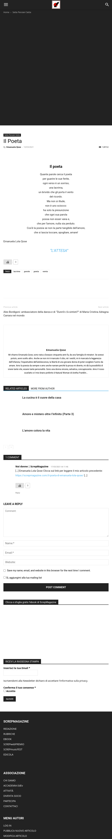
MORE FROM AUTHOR (43, 352)
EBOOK (7, 701)
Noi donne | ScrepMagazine (31, 430)
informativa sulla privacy (73, 643)
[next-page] (11, 411)
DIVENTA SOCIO (12, 758)
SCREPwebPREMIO (13, 706)
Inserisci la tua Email (16, 630)
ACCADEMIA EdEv (13, 748)
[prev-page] (5, 411)
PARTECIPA (9, 763)
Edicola (60, 825)
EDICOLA (8, 717)
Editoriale (40, 825)
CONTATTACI (10, 768)
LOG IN (7, 788)
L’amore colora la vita (36, 394)
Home (6, 12)
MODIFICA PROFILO (14, 803)
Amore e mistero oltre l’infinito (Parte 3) (48, 377)
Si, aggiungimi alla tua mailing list (22, 541)
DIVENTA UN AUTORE (15, 808)
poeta (36, 245)
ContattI (93, 825)
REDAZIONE (10, 691)
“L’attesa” (59, 224)
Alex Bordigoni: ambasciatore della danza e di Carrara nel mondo (29, 287)
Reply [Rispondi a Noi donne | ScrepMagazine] (17, 456)
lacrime (17, 245)
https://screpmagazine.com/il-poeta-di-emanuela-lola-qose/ (49, 438)
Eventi (51, 825)
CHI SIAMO (9, 743)
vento (45, 245)
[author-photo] (56, 307)
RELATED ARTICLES (16, 352)
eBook (70, 825)
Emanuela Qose (13, 120)
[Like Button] (7, 235)
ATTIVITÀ (8, 753)
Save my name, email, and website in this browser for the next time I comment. (49, 534)
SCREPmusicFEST (12, 712)
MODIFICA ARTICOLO (15, 798)
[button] (5, 4)
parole (27, 245)
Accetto (9, 653)
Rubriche (28, 825)
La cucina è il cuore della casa (41, 361)
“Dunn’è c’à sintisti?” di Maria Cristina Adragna (82, 285)
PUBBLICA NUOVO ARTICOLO (19, 793)
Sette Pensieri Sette (22, 12)
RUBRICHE (9, 696)
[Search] (107, 4)
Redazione (81, 825)
